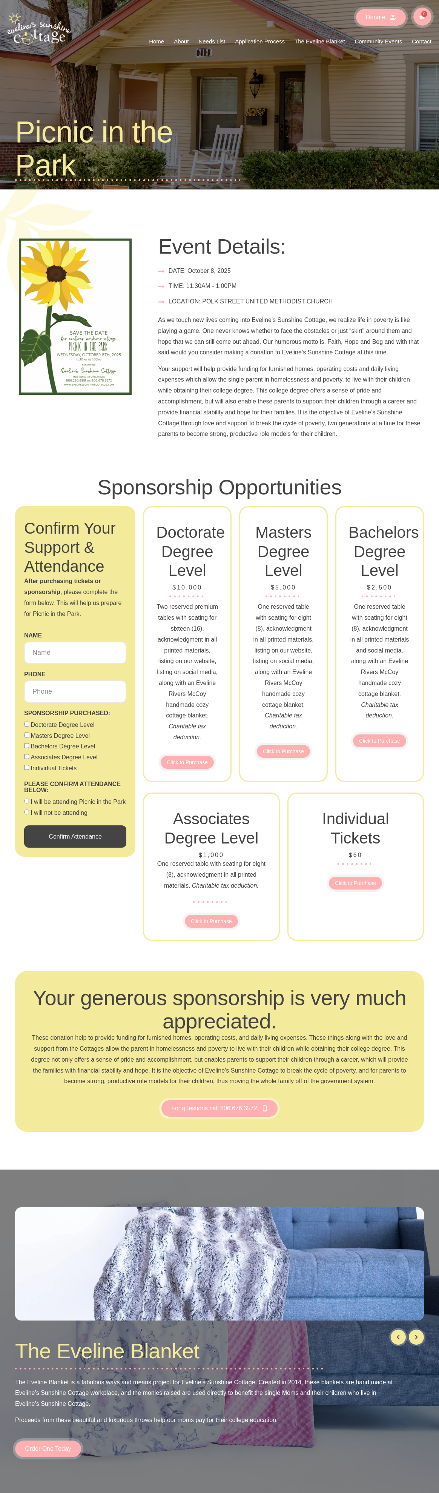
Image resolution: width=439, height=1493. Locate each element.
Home (156, 41)
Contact (421, 41)
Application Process (260, 41)
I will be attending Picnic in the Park (78, 802)
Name (33, 636)
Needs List (211, 41)
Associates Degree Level (64, 757)
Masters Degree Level (60, 735)
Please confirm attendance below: (72, 787)
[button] (398, 1337)
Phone (35, 674)
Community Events (378, 41)
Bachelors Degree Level (63, 746)
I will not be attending (59, 812)
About (181, 41)
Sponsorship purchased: (67, 713)
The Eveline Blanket (320, 41)
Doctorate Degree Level (62, 725)
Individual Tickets (54, 768)
